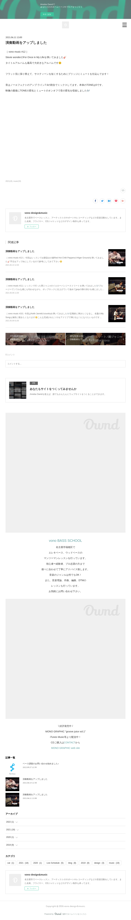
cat (10, 863)
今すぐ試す (47, 14)
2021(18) (9, 181)
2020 (37, 863)
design (99, 863)
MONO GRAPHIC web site (65, 748)
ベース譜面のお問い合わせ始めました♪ (41, 763)
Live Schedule (55, 863)
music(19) (17, 181)
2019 (85, 863)
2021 (24, 863)
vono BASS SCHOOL (65, 540)
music (114, 863)
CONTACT (69, 742)
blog (72, 863)
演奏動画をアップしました (20, 251)
